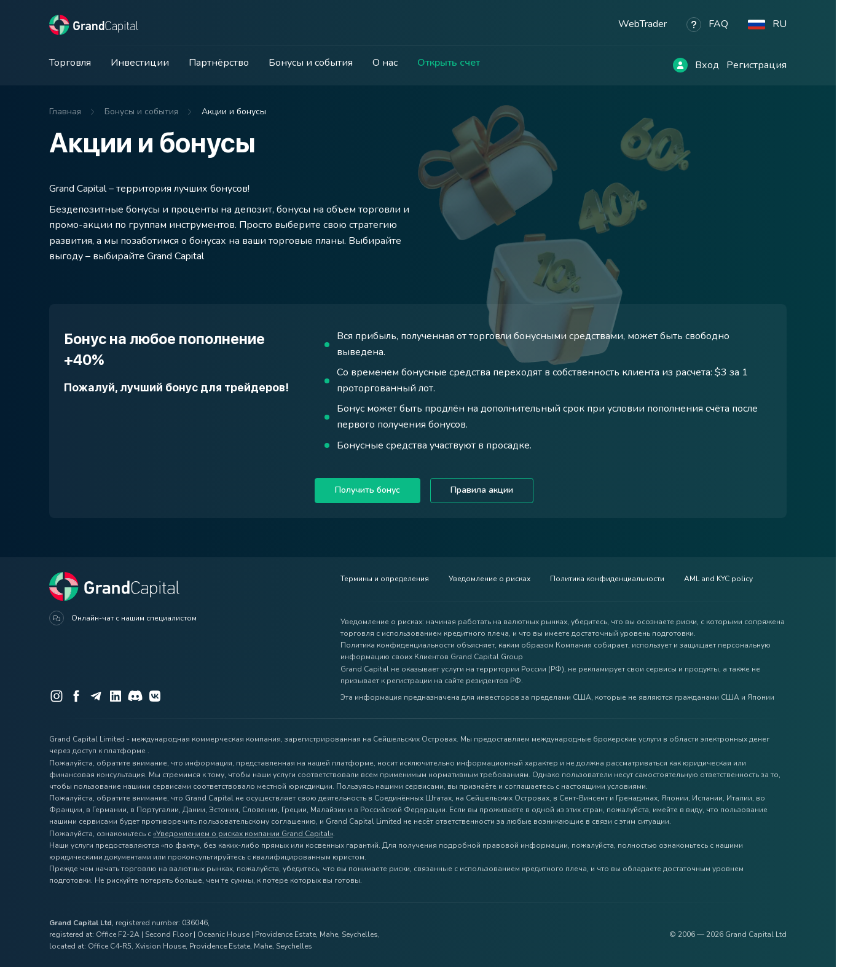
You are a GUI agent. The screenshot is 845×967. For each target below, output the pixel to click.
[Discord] (135, 696)
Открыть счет (448, 62)
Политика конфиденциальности (607, 579)
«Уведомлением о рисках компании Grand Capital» (243, 834)
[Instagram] (56, 696)
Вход (707, 65)
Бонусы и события (311, 62)
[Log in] (680, 65)
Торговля (70, 62)
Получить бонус (367, 490)
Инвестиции (140, 62)
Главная (65, 111)
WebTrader (642, 24)
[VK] (154, 696)
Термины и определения (384, 579)
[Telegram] (95, 696)
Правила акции (481, 490)
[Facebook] (76, 696)
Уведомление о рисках (489, 579)
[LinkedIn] (115, 696)
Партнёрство (219, 62)
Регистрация (756, 65)
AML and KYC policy (718, 579)
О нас (385, 62)
